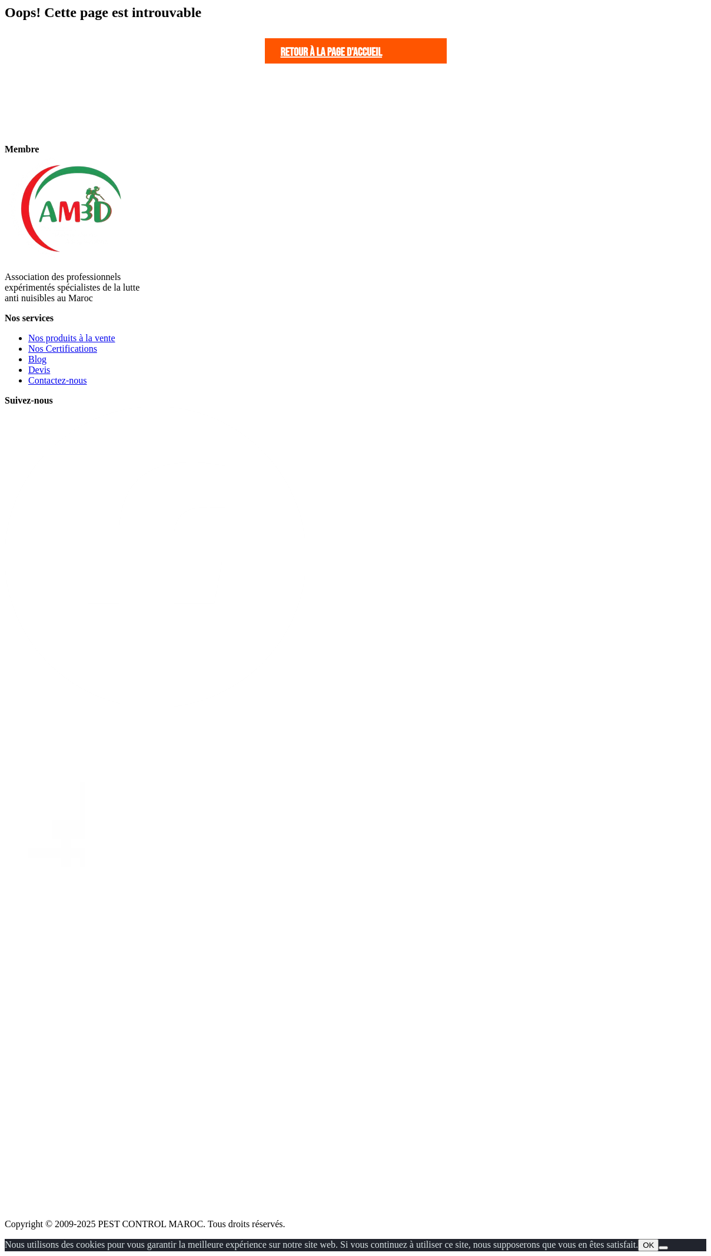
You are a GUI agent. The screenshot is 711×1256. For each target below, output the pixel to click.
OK (648, 1245)
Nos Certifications (62, 349)
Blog (37, 359)
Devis (39, 370)
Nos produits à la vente (71, 338)
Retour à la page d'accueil (332, 52)
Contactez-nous (57, 380)
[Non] (663, 1248)
